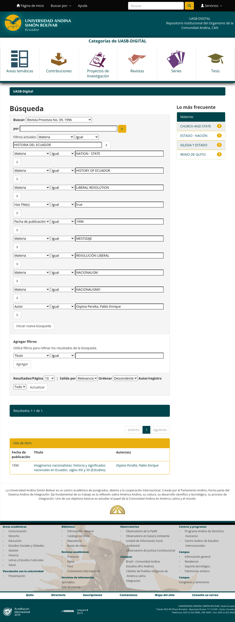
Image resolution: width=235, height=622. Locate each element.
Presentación (16, 576)
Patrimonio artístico (197, 571)
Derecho (13, 536)
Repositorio (74, 541)
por (16, 128)
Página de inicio (30, 5)
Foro (70, 566)
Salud (12, 565)
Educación (15, 541)
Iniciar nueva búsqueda (33, 326)
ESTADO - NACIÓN (193, 135)
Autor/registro (150, 378)
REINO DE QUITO (193, 154)
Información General (80, 531)
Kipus (70, 561)
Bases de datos (76, 545)
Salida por (68, 378)
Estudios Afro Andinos (140, 566)
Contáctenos (128, 595)
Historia (13, 555)
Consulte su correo (205, 595)
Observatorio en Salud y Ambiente (147, 536)
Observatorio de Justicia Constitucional (150, 550)
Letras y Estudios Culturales (26, 560)
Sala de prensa (71, 587)
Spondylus (68, 582)
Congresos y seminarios (194, 582)
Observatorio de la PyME (141, 531)
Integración (133, 581)
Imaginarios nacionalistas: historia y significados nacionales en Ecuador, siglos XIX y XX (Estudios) (69, 467)
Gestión (13, 550)
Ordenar (105, 378)
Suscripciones (92, 595)
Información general (197, 556)
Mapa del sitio (165, 595)
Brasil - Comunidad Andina (143, 561)
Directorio (58, 595)
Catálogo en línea (78, 536)
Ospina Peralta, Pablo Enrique (137, 465)
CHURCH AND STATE (195, 126)
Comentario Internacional (83, 571)
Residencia (191, 561)
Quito (30, 595)
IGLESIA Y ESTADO (193, 145)
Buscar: (19, 120)
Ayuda (82, 5)
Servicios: (211, 5)
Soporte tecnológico (197, 566)
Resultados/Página (28, 378)
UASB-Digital (23, 91)
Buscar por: (61, 5)
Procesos (73, 556)
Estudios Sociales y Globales (26, 545)
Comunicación (17, 531)
